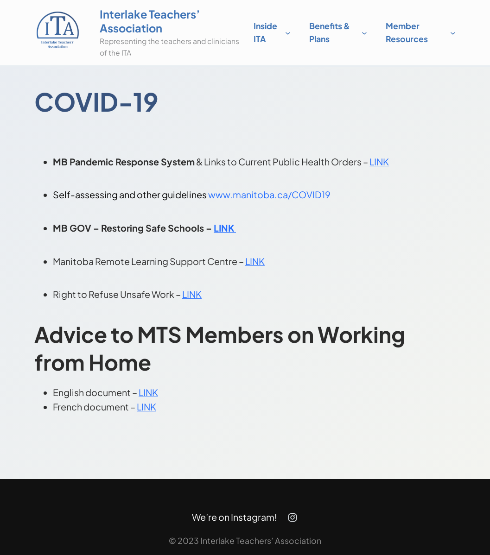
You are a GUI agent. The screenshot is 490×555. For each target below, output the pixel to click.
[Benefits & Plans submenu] (364, 33)
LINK (379, 161)
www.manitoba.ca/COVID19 (269, 194)
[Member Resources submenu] (453, 33)
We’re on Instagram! (234, 517)
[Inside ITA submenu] (288, 33)
